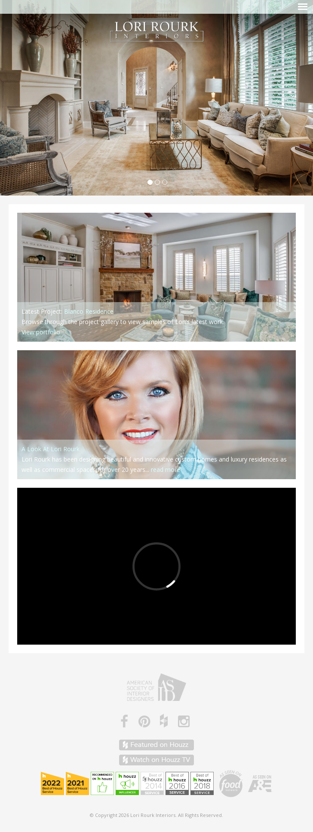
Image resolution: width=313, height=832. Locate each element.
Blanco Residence (89, 311)
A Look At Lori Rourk (50, 449)
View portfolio (40, 332)
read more (165, 469)
